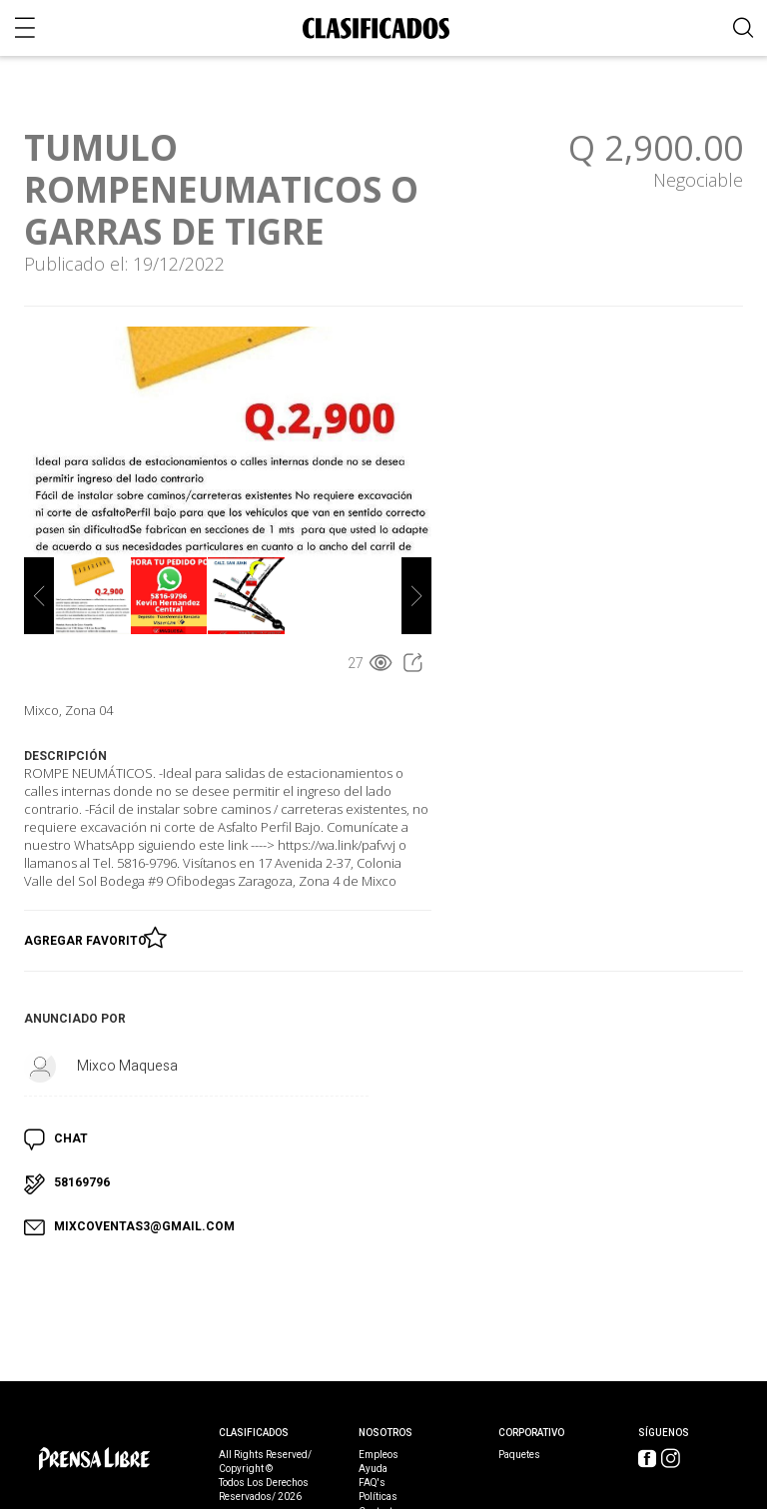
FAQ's (372, 1483)
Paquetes (519, 1455)
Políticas (378, 1497)
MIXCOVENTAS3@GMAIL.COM (144, 1226)
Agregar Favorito (88, 937)
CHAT (71, 1138)
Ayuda (373, 1469)
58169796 (82, 1182)
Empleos (378, 1455)
